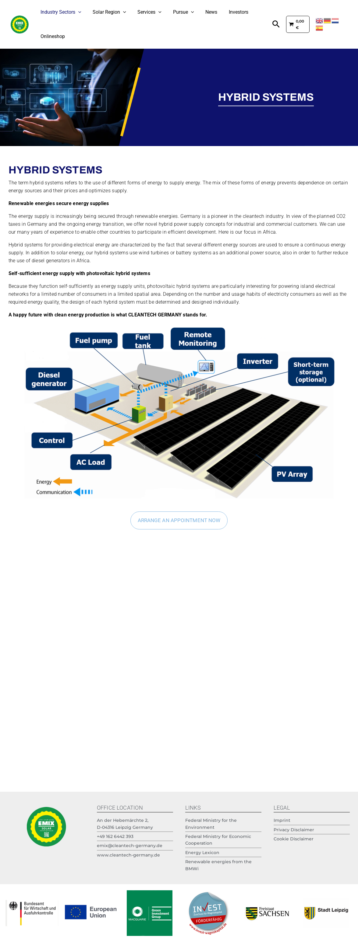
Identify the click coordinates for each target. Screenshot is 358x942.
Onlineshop (51, 36)
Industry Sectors (59, 12)
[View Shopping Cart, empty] (294, 24)
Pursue (171, 12)
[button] (271, 24)
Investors (219, 12)
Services (141, 12)
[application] (76, 12)
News (195, 12)
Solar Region (104, 12)
